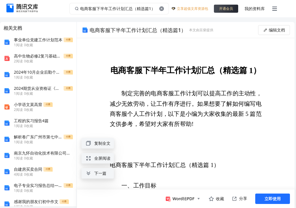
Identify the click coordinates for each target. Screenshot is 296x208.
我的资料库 (255, 8)
